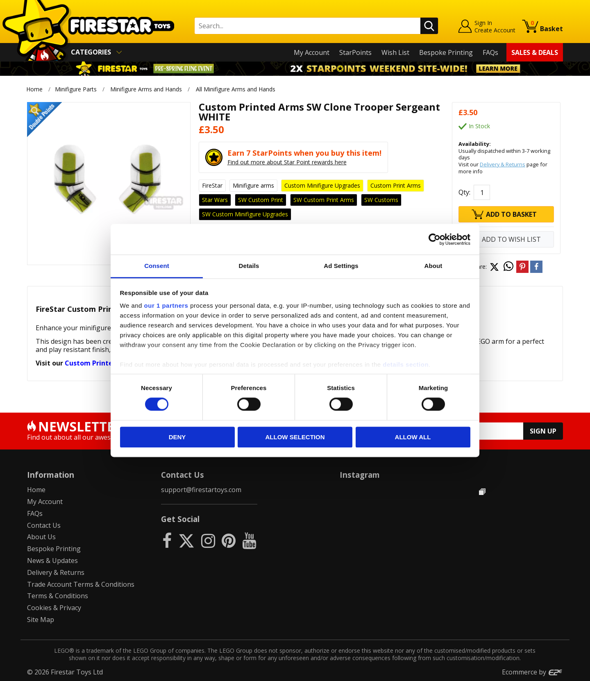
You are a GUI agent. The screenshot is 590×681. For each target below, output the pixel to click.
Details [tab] (249, 265)
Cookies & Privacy (54, 607)
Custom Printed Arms (100, 363)
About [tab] (433, 265)
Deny (177, 437)
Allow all (413, 437)
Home (34, 89)
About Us (41, 536)
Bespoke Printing (446, 52)
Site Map (40, 619)
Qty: (464, 192)
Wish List (395, 52)
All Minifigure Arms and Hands (235, 89)
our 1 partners (166, 305)
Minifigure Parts (76, 89)
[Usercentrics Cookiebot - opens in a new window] (434, 239)
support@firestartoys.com (201, 489)
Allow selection (295, 437)
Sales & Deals (534, 52)
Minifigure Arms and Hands (146, 89)
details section (406, 364)
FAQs (490, 52)
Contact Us (44, 525)
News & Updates (52, 560)
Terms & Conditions (57, 595)
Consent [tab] (156, 265)
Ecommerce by (532, 671)
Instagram (360, 475)
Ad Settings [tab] (341, 265)
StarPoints (355, 52)
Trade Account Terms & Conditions (80, 584)
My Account (311, 52)
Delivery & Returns (502, 164)
